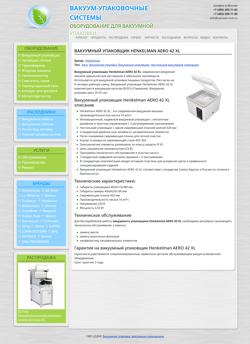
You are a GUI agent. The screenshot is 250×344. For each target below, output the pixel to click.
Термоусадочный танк (40, 86)
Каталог (82, 37)
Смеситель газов (35, 81)
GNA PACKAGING (35, 241)
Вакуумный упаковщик (41, 55)
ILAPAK (54, 226)
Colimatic (51, 221)
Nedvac (50, 195)
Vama (39, 226)
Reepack (49, 211)
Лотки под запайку (37, 129)
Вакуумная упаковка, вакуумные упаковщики (133, 336)
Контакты (220, 37)
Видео (205, 37)
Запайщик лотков (36, 60)
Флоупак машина (36, 70)
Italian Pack (31, 216)
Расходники (171, 37)
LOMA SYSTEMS (34, 231)
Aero (85, 65)
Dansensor (30, 221)
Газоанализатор (35, 75)
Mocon (50, 216)
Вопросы (191, 37)
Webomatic (31, 206)
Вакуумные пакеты (37, 119)
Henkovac (49, 201)
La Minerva (30, 195)
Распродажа (118, 37)
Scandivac (30, 211)
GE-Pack (51, 190)
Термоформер (33, 65)
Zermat (51, 206)
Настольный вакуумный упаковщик (175, 65)
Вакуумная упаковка (103, 65)
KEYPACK (29, 236)
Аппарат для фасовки (39, 91)
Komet (46, 236)
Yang (26, 226)
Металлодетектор (36, 96)
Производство (33, 162)
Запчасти (151, 37)
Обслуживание (34, 157)
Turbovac (29, 201)
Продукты (98, 37)
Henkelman (31, 190)
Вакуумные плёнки (37, 124)
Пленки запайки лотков (41, 134)
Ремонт (28, 167)
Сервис (136, 37)
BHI (55, 231)
